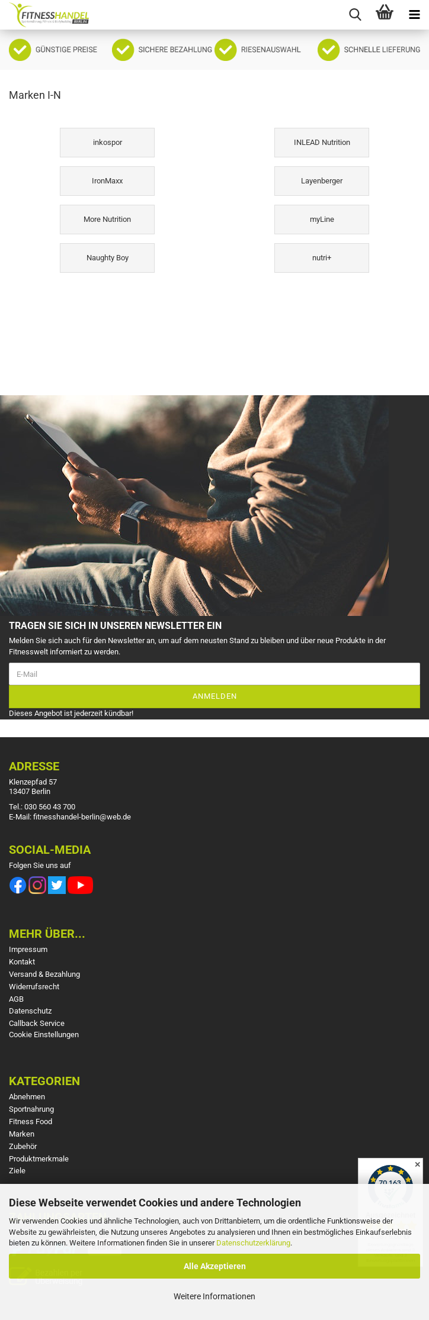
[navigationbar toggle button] (414, 15)
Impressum (28, 949)
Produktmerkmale (39, 1158)
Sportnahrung (31, 1109)
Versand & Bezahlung (44, 974)
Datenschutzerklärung (253, 1242)
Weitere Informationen (214, 1296)
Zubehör (23, 1146)
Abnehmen (27, 1096)
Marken (21, 1133)
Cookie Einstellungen (44, 1034)
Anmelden (215, 696)
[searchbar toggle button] (355, 15)
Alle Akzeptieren (215, 1266)
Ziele (17, 1170)
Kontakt (22, 961)
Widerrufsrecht (34, 986)
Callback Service (37, 1023)
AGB (16, 999)
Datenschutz (30, 1010)
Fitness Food (30, 1121)
